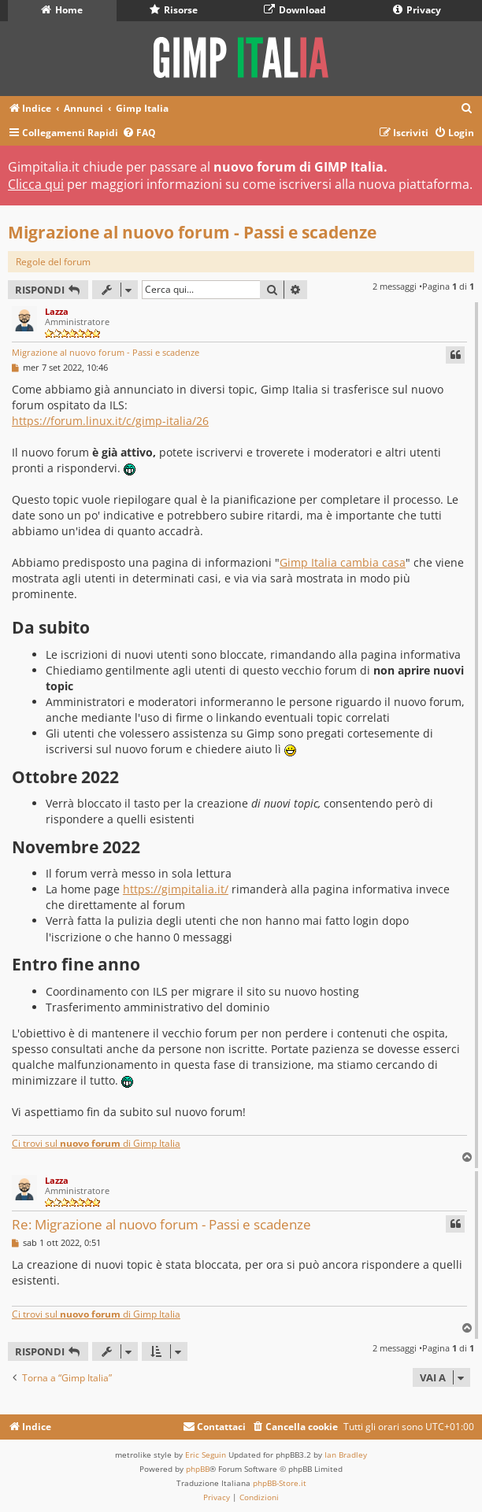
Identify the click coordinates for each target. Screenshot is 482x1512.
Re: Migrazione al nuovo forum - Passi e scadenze (161, 1224)
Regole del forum (53, 261)
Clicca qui (36, 184)
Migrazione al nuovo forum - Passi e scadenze (192, 232)
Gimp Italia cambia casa (343, 562)
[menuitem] (467, 109)
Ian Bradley (345, 1454)
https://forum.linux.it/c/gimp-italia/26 (110, 420)
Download (295, 10)
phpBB (197, 1468)
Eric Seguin (205, 1454)
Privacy (417, 10)
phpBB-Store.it (279, 1482)
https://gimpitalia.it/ (175, 889)
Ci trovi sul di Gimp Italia (96, 1143)
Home (62, 10)
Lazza (57, 311)
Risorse (174, 10)
